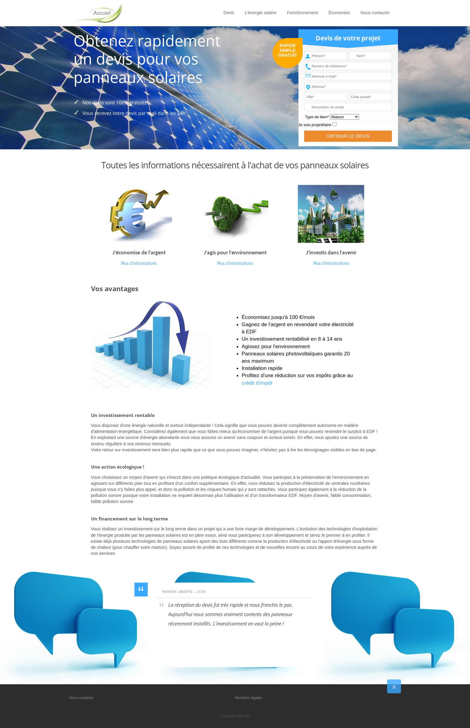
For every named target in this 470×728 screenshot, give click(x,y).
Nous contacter (375, 12)
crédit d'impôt (257, 383)
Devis (228, 12)
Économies (339, 12)
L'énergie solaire (260, 12)
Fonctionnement (302, 12)
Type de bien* (317, 117)
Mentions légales (248, 698)
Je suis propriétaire (314, 124)
